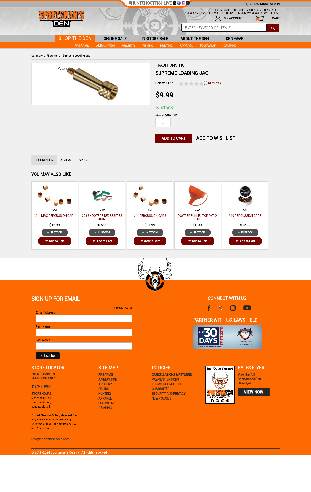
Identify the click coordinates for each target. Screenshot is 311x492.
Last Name (43, 340)
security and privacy (169, 393)
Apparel (186, 46)
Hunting (166, 46)
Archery (128, 46)
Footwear (208, 46)
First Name (43, 326)
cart (268, 19)
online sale (115, 38)
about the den (195, 38)
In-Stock (164, 108)
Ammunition (105, 46)
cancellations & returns (172, 374)
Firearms (52, 55)
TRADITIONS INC (170, 65)
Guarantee (160, 389)
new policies (161, 398)
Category (37, 55)
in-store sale (154, 38)
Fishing (148, 46)
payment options (165, 379)
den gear (235, 38)
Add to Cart (54, 241)
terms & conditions (167, 384)
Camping (229, 46)
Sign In (275, 4)
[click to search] (273, 28)
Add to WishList (215, 138)
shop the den (75, 38)
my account (229, 18)
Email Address (47, 312)
